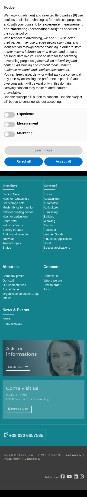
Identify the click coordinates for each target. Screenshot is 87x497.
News (6, 319)
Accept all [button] (63, 161)
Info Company (73, 455)
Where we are (53, 280)
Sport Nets (9, 221)
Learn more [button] (43, 150)
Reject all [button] (23, 161)
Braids (7, 247)
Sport (47, 243)
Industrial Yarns (13, 225)
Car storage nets (14, 203)
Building (49, 216)
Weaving (49, 221)
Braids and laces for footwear (16, 236)
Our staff (8, 280)
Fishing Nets (11, 194)
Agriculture (51, 207)
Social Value (11, 289)
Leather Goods (54, 234)
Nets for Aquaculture (16, 198)
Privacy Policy (12, 458)
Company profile (13, 276)
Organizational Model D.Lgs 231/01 (21, 296)
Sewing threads (13, 229)
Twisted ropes (12, 243)
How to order (52, 285)
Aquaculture (52, 198)
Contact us (51, 276)
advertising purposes (19, 61)
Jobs (47, 289)
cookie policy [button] (18, 33)
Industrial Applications (58, 238)
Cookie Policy (32, 458)
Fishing (48, 194)
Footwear (50, 229)
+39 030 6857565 (23, 435)
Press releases (12, 323)
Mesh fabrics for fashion (18, 207)
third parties (12, 42)
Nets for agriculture (15, 216)
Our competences (14, 285)
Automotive (51, 203)
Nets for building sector (18, 212)
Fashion (49, 225)
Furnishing (51, 212)
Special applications (57, 247)
